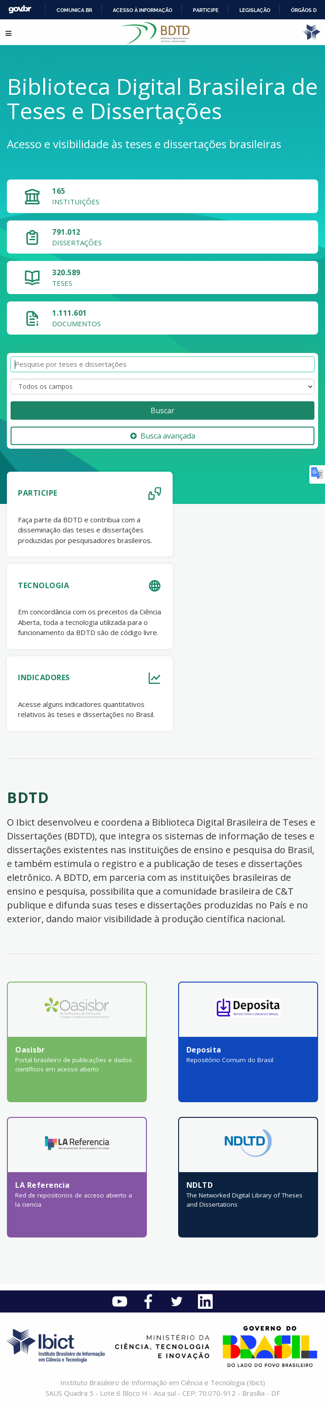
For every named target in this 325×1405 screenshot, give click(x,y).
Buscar (162, 410)
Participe (206, 10)
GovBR (19, 9)
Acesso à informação (142, 10)
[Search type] (162, 386)
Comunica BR (74, 10)
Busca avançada (162, 436)
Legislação (254, 10)
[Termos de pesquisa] (162, 364)
